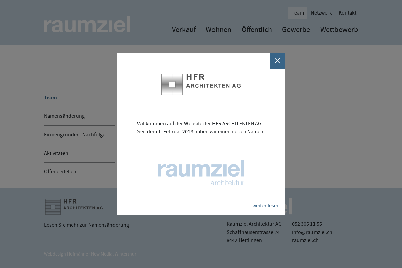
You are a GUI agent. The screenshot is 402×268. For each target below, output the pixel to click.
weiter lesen (266, 205)
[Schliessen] (277, 61)
